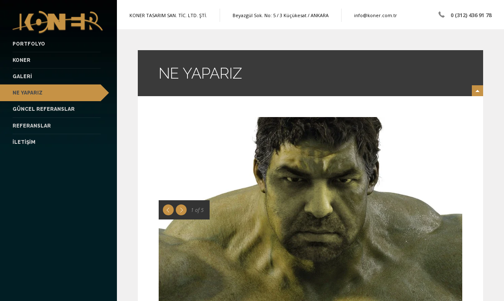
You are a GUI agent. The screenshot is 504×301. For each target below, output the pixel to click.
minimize (477, 90)
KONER (21, 60)
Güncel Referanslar (44, 109)
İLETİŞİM (24, 142)
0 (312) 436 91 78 (471, 15)
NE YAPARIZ (28, 93)
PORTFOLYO (29, 44)
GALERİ (22, 76)
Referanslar (32, 126)
